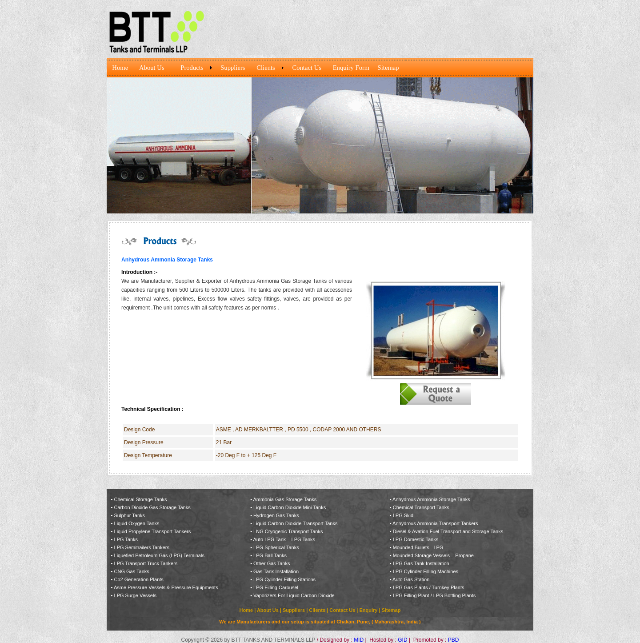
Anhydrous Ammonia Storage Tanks (431, 499)
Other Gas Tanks (271, 563)
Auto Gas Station (410, 579)
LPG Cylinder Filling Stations (284, 579)
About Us (268, 610)
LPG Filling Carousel (275, 587)
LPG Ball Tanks (270, 555)
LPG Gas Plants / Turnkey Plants (428, 587)
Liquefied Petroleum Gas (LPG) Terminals (159, 555)
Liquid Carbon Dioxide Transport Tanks (295, 523)
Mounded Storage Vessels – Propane (433, 555)
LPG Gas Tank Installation (421, 563)
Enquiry (368, 610)
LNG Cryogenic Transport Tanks (288, 531)
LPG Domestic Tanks (416, 539)
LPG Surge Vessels (135, 595)
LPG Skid (403, 515)
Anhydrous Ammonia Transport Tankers (435, 523)
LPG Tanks (126, 539)
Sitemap (391, 610)
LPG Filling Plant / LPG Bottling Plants (434, 595)
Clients (317, 610)
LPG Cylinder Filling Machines (425, 571)
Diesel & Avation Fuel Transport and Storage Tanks (448, 531)
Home (247, 610)
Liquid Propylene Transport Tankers (152, 531)
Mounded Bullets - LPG (418, 547)
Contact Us (342, 610)
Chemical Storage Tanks (140, 499)
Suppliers (294, 610)
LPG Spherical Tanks (276, 547)
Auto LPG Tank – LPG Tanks (284, 539)
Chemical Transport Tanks (421, 507)
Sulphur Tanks (129, 515)
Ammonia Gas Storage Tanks (285, 499)
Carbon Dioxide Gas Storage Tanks (152, 507)
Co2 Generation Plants (139, 579)
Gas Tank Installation (275, 571)
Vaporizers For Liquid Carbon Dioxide (294, 595)
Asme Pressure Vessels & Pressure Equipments (166, 587)
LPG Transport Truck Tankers (146, 563)
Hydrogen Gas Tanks (276, 515)
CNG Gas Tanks (131, 571)
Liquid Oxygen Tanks (137, 523)
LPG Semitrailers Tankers (142, 547)
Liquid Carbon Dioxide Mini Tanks (289, 507)
